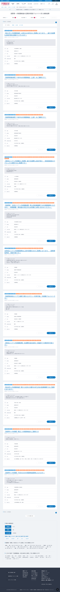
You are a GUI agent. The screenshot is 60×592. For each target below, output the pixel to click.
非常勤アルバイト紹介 (44, 574)
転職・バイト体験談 (34, 575)
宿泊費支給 (32, 557)
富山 (10, 546)
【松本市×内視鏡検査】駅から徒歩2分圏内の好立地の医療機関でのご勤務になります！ (29, 388)
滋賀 (39, 546)
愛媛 (21, 548)
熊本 (36, 548)
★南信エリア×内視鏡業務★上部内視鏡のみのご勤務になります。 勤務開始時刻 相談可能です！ (29, 252)
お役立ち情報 (30, 3)
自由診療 (27, 538)
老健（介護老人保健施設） (39, 555)
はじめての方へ (36, 3)
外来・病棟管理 (7, 555)
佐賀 (32, 548)
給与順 (17, 25)
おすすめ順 (21, 25)
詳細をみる (51, 67)
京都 (35, 546)
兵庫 (37, 546)
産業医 (24, 555)
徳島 (20, 548)
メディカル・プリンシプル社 (46, 584)
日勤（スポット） (48, 557)
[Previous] (10, 9)
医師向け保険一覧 (25, 574)
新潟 (51, 545)
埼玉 (32, 545)
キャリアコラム (33, 579)
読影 (22, 538)
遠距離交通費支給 (25, 557)
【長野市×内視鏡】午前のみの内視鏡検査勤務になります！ (24, 473)
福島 (21, 545)
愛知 (21, 546)
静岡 (25, 546)
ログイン (56, 0)
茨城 (36, 545)
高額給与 (13, 557)
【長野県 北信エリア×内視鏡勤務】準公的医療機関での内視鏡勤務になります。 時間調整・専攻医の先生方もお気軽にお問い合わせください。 (29, 206)
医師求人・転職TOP (4, 7)
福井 (14, 546)
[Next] (50, 9)
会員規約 (31, 589)
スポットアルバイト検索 (12, 579)
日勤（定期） (42, 557)
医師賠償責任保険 (25, 572)
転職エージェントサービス (45, 572)
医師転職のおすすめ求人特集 (45, 578)
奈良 (41, 546)
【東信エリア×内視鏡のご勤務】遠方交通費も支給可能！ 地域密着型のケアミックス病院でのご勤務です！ (29, 162)
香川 (18, 548)
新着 (49, 555)
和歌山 (43, 546)
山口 (11, 548)
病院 (27, 555)
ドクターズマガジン (34, 576)
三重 (26, 546)
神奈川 (34, 545)
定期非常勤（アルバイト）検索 (13, 576)
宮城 (16, 545)
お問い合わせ (47, 589)
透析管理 (12, 538)
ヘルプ (33, 0)
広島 (50, 546)
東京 (28, 545)
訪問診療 (7, 538)
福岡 (30, 548)
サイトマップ (51, 589)
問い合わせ (40, 0)
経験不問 (36, 557)
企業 (46, 555)
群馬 (40, 545)
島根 (9, 548)
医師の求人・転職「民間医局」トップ (47, 580)
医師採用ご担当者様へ (48, 0)
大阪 (33, 546)
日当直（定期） (8, 558)
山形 (19, 545)
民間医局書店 (25, 576)
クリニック (32, 555)
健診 (17, 538)
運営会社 (21, 589)
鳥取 (7, 548)
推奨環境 (35, 589)
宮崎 (39, 548)
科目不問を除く (7, 557)
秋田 (18, 545)
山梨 (47, 545)
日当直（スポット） (16, 558)
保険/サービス (42, 3)
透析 (15, 555)
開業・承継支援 (25, 575)
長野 (49, 545)
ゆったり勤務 (18, 557)
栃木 (38, 545)
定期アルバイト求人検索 (11, 7)
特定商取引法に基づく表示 (40, 589)
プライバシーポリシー (26, 589)
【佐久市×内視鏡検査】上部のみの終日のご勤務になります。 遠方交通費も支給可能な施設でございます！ (29, 34)
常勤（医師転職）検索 (11, 572)
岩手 (14, 545)
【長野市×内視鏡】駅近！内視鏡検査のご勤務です (21, 431)
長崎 (34, 548)
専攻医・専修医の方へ (44, 576)
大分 (37, 548)
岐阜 (23, 546)
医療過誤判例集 (33, 578)
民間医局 (5, 3)
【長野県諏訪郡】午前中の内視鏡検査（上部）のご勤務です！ (25, 77)
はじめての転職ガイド (34, 572)
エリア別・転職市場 (34, 574)
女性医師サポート (44, 575)
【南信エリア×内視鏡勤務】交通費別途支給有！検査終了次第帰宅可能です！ (29, 344)
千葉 (30, 545)
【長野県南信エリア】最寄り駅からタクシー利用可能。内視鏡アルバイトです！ (29, 297)
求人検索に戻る (30, 515)
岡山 (6, 548)
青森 (12, 545)
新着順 (13, 25)
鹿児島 (42, 548)
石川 (12, 546)
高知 (23, 548)
